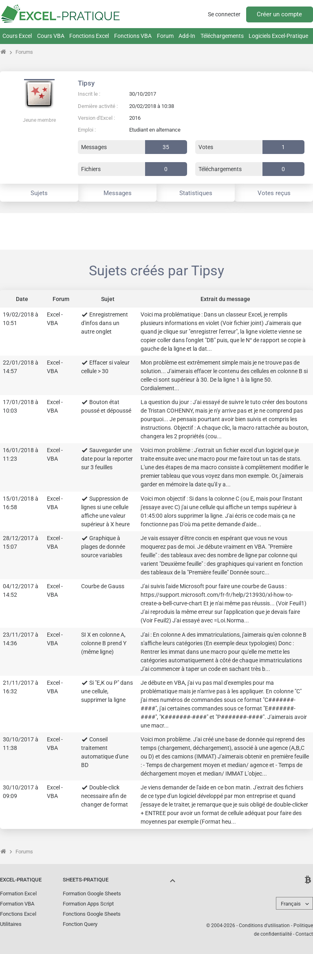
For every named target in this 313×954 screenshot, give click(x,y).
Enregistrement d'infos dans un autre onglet (104, 323)
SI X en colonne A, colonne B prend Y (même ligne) (103, 643)
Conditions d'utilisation (264, 925)
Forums (24, 52)
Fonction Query (80, 924)
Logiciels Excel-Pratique (278, 36)
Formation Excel (18, 893)
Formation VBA (17, 904)
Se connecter (224, 14)
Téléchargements (222, 36)
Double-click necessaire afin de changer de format (104, 796)
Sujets (39, 193)
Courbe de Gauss (102, 586)
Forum (165, 36)
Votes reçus (274, 193)
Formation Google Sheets (92, 893)
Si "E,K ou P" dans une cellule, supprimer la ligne (107, 691)
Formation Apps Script (88, 904)
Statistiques (195, 193)
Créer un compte (279, 14)
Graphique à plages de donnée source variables (103, 546)
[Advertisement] (156, 231)
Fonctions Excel (89, 36)
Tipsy (86, 83)
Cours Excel (17, 36)
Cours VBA (50, 36)
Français (291, 904)
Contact (304, 934)
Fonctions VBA (133, 36)
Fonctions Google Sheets (92, 914)
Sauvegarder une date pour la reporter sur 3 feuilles (107, 458)
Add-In (187, 36)
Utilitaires (11, 924)
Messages (118, 193)
